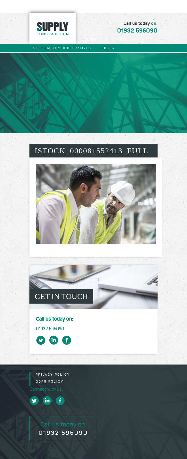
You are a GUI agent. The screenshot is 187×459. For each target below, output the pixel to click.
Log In (108, 48)
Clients (93, 40)
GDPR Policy (50, 381)
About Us (65, 40)
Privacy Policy (53, 374)
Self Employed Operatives (62, 48)
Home (38, 40)
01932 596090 (137, 30)
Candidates (124, 40)
